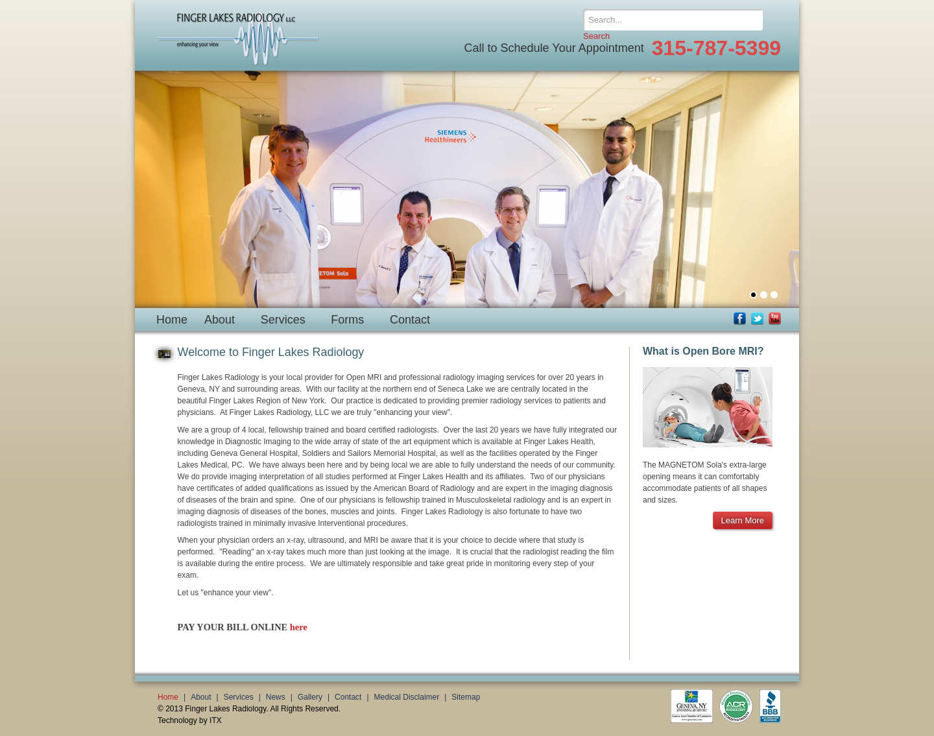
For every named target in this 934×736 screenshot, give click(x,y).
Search (596, 36)
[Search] (673, 19)
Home (171, 319)
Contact (410, 319)
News (275, 697)
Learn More (742, 520)
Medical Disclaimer (407, 697)
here (298, 627)
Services (283, 319)
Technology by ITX (190, 720)
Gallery (310, 697)
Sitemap (465, 697)
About (219, 319)
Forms (347, 319)
